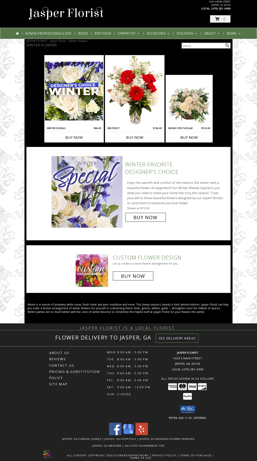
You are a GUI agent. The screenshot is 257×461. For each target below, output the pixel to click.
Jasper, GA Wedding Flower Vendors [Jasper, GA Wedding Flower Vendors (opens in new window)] (167, 438)
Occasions (158, 33)
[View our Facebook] (115, 434)
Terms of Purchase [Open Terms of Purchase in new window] (196, 455)
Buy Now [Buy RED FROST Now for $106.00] (134, 137)
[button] (220, 19)
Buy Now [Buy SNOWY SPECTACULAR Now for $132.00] (189, 137)
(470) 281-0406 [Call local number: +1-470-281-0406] (221, 8)
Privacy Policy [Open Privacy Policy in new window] (164, 455)
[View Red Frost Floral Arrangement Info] (135, 91)
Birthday (103, 33)
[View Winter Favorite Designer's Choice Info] (87, 191)
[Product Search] (202, 45)
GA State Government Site (145, 445)
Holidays (187, 33)
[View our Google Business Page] (128, 434)
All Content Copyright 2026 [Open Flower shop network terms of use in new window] (90, 455)
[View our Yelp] (141, 434)
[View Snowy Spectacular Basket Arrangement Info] (189, 101)
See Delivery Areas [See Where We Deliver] (177, 338)
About (212, 33)
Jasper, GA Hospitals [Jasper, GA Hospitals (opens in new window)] (120, 438)
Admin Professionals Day (48, 33)
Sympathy (129, 33)
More (234, 33)
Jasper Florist (66, 13)
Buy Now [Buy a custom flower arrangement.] (133, 276)
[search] (227, 45)
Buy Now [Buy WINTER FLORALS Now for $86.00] (74, 137)
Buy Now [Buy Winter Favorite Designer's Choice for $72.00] (145, 217)
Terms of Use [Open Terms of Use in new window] (140, 457)
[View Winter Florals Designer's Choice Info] (74, 91)
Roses (83, 33)
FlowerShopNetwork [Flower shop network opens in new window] (131, 455)
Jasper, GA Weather (106, 445)
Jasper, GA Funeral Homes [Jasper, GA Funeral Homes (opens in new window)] (81, 438)
